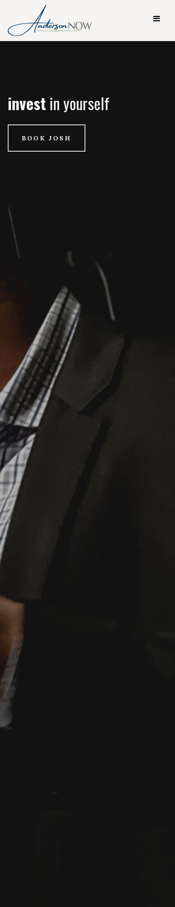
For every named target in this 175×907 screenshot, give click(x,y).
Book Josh (46, 138)
